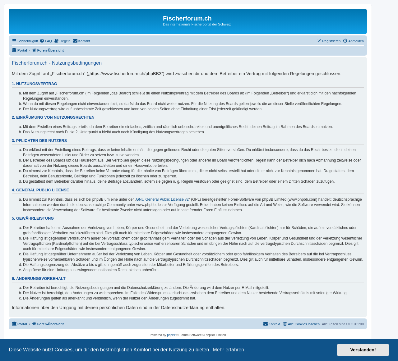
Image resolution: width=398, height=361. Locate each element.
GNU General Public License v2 (162, 199)
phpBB (171, 335)
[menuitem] (45, 41)
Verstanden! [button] (363, 349)
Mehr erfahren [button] (228, 349)
